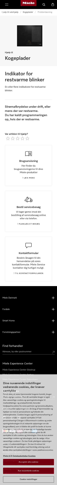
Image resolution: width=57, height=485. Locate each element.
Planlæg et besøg (28, 224)
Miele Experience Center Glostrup (18, 370)
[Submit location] (53, 352)
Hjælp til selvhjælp (9, 12)
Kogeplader (28, 12)
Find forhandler (12, 346)
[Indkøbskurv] (53, 4)
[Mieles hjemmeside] (28, 4)
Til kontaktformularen (28, 273)
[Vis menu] (7, 4)
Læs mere (28, 178)
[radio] (8, 138)
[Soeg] (44, 4)
